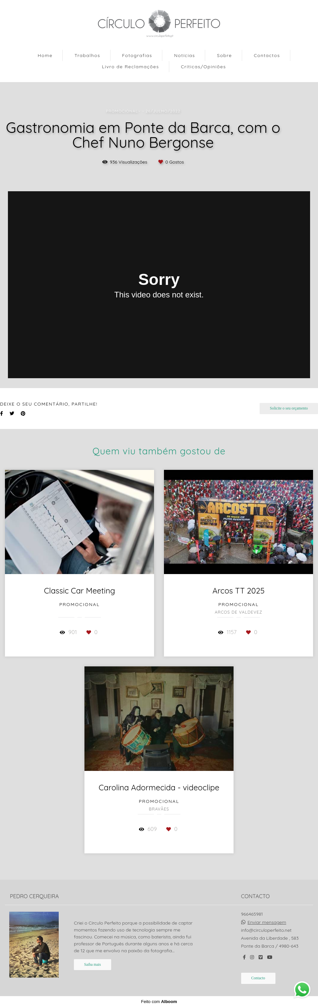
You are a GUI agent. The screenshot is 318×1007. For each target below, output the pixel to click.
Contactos (267, 55)
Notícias (184, 55)
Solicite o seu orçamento (289, 408)
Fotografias (137, 55)
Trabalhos (87, 55)
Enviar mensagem (266, 922)
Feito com (159, 1001)
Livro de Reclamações (130, 67)
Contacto (258, 978)
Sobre (224, 55)
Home (45, 55)
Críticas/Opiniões (203, 67)
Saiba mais (92, 964)
